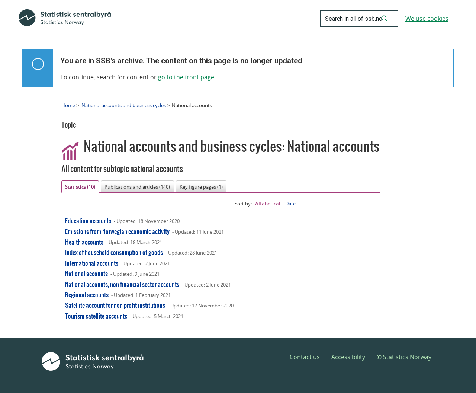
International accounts (91, 263)
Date (290, 203)
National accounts (86, 273)
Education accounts (88, 220)
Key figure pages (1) (201, 186)
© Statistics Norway (404, 357)
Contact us (305, 357)
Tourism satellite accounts (96, 315)
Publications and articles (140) (137, 186)
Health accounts (84, 241)
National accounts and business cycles (123, 105)
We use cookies (426, 19)
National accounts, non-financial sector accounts (122, 284)
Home (68, 105)
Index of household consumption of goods (114, 252)
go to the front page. (187, 77)
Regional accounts (87, 294)
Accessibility (348, 357)
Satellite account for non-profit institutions (115, 305)
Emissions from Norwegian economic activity (117, 231)
